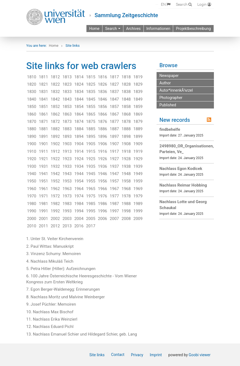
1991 (43, 211)
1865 (90, 114)
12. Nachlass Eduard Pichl (50, 326)
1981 (43, 203)
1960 (31, 188)
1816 (102, 77)
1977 (114, 196)
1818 (126, 77)
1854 (78, 106)
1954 (78, 181)
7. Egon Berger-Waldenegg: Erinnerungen (63, 289)
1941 (43, 173)
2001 (43, 218)
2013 (67, 226)
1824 (78, 84)
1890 (31, 136)
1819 (138, 77)
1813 (67, 77)
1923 (67, 158)
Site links (97, 355)
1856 (102, 106)
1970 (31, 196)
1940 (31, 173)
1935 (90, 166)
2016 (78, 226)
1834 (78, 91)
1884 (78, 128)
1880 (31, 128)
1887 (114, 128)
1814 (78, 77)
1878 (126, 121)
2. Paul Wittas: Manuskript (50, 246)
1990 (31, 211)
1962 (55, 188)
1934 (78, 166)
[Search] (184, 4)
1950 (31, 181)
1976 (102, 196)
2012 (55, 226)
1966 (102, 188)
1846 (102, 99)
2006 (102, 218)
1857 (114, 106)
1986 (102, 203)
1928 (126, 158)
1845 (90, 99)
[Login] (204, 4)
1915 (90, 151)
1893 (67, 136)
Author (165, 83)
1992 (55, 211)
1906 (102, 143)
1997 (114, 211)
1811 (43, 77)
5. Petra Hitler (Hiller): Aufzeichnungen (61, 268)
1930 (31, 166)
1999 (138, 211)
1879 (138, 121)
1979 (138, 196)
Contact (117, 354)
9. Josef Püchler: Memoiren (51, 304)
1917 (114, 151)
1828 (126, 84)
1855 (90, 106)
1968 (126, 188)
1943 (67, 173)
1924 (78, 158)
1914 (78, 151)
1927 (114, 158)
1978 (126, 196)
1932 (55, 166)
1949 (138, 173)
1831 (43, 91)
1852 (55, 106)
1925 (90, 158)
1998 (126, 211)
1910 (31, 151)
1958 (126, 181)
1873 (67, 121)
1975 (90, 196)
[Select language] (165, 4)
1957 (114, 181)
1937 (114, 166)
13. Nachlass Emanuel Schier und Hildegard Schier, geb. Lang (81, 334)
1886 (102, 128)
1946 (102, 173)
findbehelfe (169, 129)
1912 (55, 151)
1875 (90, 121)
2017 (90, 226)
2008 (126, 218)
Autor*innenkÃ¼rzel (176, 90)
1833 (67, 91)
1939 (138, 166)
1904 (78, 143)
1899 (138, 136)
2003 (67, 218)
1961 (43, 188)
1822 (55, 84)
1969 (138, 188)
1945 (90, 173)
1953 (67, 181)
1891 (43, 136)
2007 (114, 218)
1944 (78, 173)
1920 (31, 158)
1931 (43, 166)
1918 (126, 151)
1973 (67, 196)
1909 (138, 143)
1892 (55, 136)
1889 (138, 128)
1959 (138, 181)
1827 (114, 84)
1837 (114, 91)
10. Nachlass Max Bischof (50, 311)
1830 (31, 91)
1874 (78, 121)
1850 (31, 106)
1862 (55, 114)
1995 (90, 211)
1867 (114, 114)
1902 (55, 143)
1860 (31, 114)
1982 (55, 203)
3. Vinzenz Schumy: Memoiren (53, 253)
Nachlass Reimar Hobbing (183, 185)
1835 (90, 91)
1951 (43, 181)
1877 (114, 121)
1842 (55, 99)
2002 (55, 218)
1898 (126, 136)
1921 (43, 158)
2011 (43, 226)
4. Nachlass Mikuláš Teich (50, 261)
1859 (138, 106)
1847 (114, 99)
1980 (31, 203)
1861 (43, 114)
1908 (126, 143)
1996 (102, 211)
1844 (78, 99)
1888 (126, 128)
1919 (138, 151)
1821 (43, 84)
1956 (102, 181)
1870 (31, 121)
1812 (55, 77)
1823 (67, 84)
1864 (78, 114)
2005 (90, 218)
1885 (90, 128)
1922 (55, 158)
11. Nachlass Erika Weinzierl (51, 319)
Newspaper (169, 75)
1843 (67, 99)
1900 (31, 143)
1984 (78, 203)
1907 (114, 143)
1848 (126, 99)
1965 (90, 188)
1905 (90, 143)
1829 (138, 84)
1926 (102, 158)
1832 (55, 91)
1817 (114, 77)
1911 (43, 151)
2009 (138, 218)
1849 (138, 99)
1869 (138, 114)
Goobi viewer (200, 355)
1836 (102, 91)
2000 (31, 218)
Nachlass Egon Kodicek (180, 168)
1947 (114, 173)
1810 (31, 77)
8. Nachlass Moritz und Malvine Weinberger (65, 296)
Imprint (156, 355)
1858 (126, 106)
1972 (55, 196)
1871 (43, 121)
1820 (31, 84)
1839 (138, 91)
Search (112, 28)
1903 (67, 143)
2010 (31, 226)
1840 (31, 99)
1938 (126, 166)
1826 (102, 84)
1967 (114, 188)
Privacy (137, 355)
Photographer (170, 97)
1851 (43, 106)
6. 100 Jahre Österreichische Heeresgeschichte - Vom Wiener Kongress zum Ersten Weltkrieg (81, 279)
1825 (90, 84)
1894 (78, 136)
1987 (114, 203)
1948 (126, 173)
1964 (78, 188)
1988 (126, 203)
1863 (67, 114)
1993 (67, 211)
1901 (43, 143)
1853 (67, 106)
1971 (43, 196)
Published (167, 105)
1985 (90, 203)
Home (53, 46)
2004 (78, 218)
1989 (138, 203)
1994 (78, 211)
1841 (43, 99)
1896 (102, 136)
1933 (67, 166)
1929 (138, 158)
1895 (90, 136)
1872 (55, 121)
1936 (102, 166)
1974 (78, 196)
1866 (102, 114)
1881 (43, 128)
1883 (67, 128)
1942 (55, 173)
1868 (126, 114)
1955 (90, 181)
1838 (126, 91)
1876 (102, 121)
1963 (67, 188)
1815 (90, 77)
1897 (114, 136)
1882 (55, 128)
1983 (67, 203)
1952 (55, 181)
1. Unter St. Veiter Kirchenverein (54, 238)
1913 (67, 151)
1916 (102, 151)
